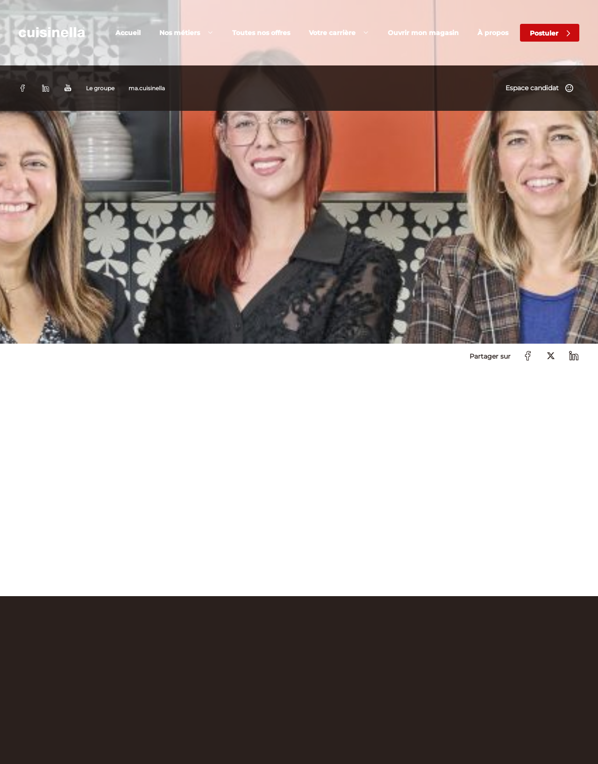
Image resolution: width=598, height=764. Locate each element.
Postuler (544, 42)
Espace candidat (532, 11)
